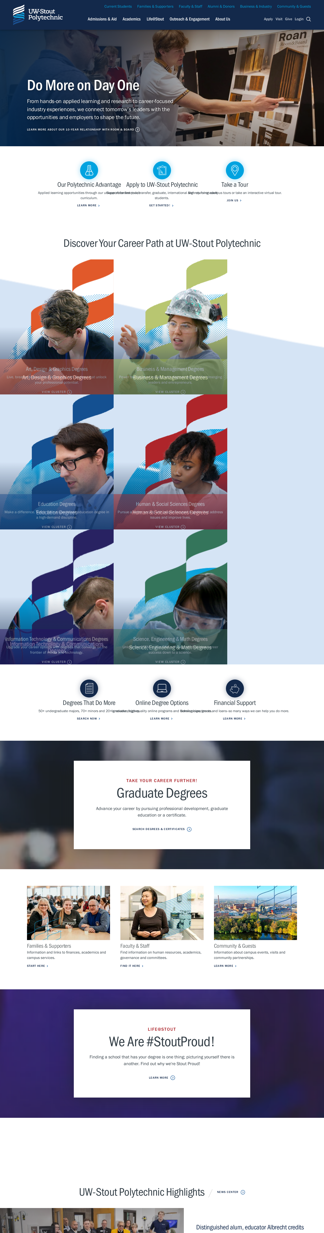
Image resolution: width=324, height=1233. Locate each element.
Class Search (160, 1175)
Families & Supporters (155, 6)
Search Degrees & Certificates (158, 573)
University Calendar (225, 1169)
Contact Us (21, 1187)
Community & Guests (294, 6)
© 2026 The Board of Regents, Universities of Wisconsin (131, 1224)
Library (214, 1175)
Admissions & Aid (104, 1162)
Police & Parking (222, 1182)
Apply (268, 19)
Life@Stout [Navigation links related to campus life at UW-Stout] (155, 19)
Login (299, 19)
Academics (99, 1169)
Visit (279, 19)
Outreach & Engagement (110, 1182)
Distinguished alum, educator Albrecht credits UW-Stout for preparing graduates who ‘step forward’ (251, 980)
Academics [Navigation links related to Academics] (132, 19)
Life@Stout (98, 1175)
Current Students (118, 6)
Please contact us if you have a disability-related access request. (157, 1217)
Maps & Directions (165, 1169)
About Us (222, 19)
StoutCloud (159, 1182)
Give (288, 19)
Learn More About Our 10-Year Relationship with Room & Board (86, 129)
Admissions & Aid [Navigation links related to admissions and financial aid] (102, 19)
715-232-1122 (38, 1167)
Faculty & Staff (190, 6)
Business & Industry (256, 6)
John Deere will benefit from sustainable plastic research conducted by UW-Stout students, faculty (253, 1065)
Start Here (37, 710)
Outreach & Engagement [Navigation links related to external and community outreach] (189, 19)
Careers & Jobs (221, 1162)
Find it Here (131, 710)
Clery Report (219, 1189)
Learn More (225, 710)
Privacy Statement (45, 1187)
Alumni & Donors (221, 6)
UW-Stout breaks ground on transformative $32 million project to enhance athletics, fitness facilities (248, 1025)
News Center (227, 936)
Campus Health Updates (169, 1162)
